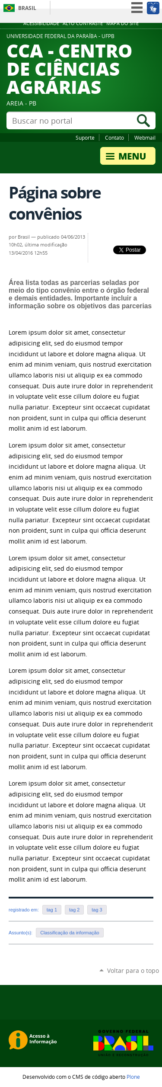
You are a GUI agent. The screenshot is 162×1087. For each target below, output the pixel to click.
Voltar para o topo (133, 970)
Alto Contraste (83, 23)
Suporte (85, 137)
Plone (133, 1076)
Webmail (145, 137)
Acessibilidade (41, 23)
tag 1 (52, 909)
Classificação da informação (69, 932)
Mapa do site (122, 23)
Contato (114, 137)
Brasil (27, 8)
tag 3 (97, 909)
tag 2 (74, 909)
